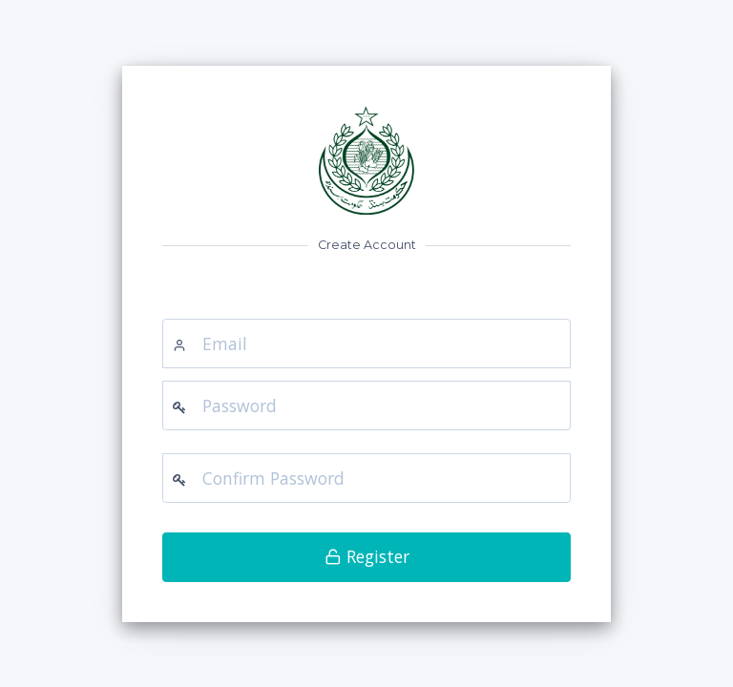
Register (367, 556)
